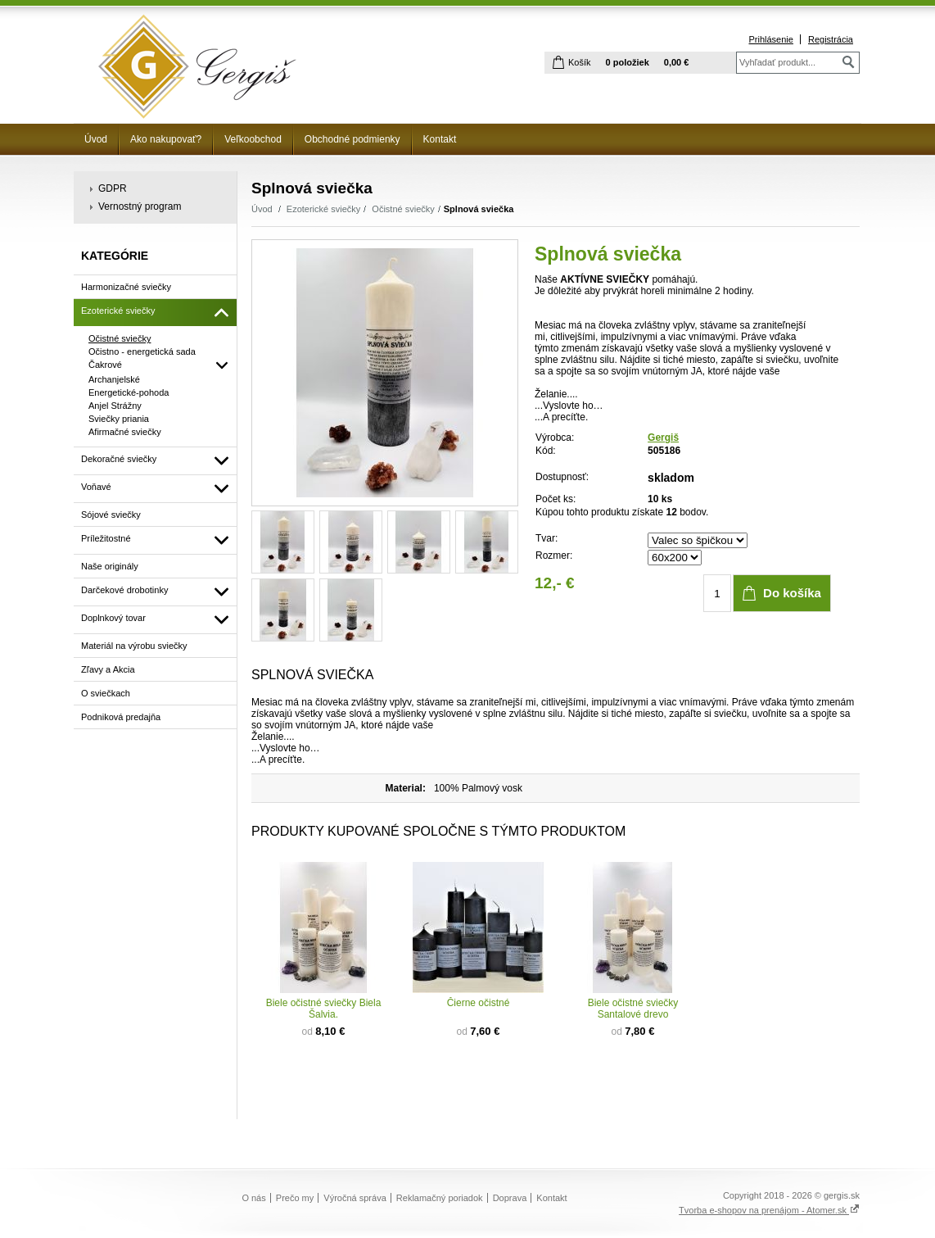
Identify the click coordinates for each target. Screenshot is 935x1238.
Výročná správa (354, 1198)
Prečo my (295, 1198)
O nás (253, 1198)
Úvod (95, 139)
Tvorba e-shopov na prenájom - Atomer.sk (769, 1210)
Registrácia (830, 39)
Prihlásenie (770, 39)
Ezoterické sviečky (323, 209)
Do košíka (792, 593)
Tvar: (546, 538)
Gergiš (663, 437)
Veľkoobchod (253, 139)
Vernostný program (139, 206)
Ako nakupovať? (165, 139)
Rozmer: (553, 555)
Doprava (510, 1198)
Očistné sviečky (403, 209)
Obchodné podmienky (352, 139)
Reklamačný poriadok (439, 1198)
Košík (579, 62)
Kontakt (440, 139)
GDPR (112, 188)
